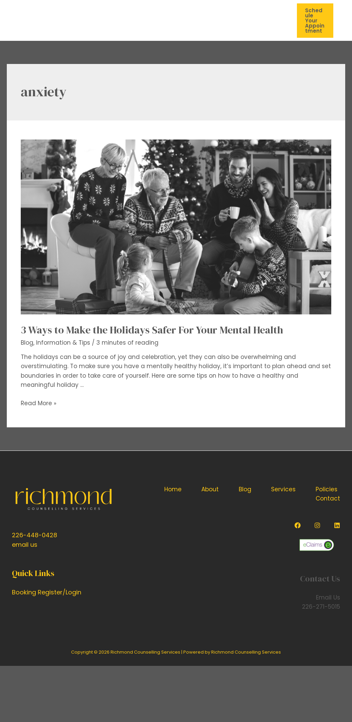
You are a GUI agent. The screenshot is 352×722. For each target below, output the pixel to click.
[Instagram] (317, 525)
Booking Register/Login (46, 592)
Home (173, 489)
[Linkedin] (337, 525)
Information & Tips (63, 343)
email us (24, 544)
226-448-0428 (34, 535)
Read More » (38, 403)
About (210, 489)
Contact (328, 498)
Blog (27, 343)
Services (283, 489)
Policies (326, 489)
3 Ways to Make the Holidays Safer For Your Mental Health (152, 330)
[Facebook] (298, 525)
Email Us (328, 597)
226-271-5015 (321, 607)
